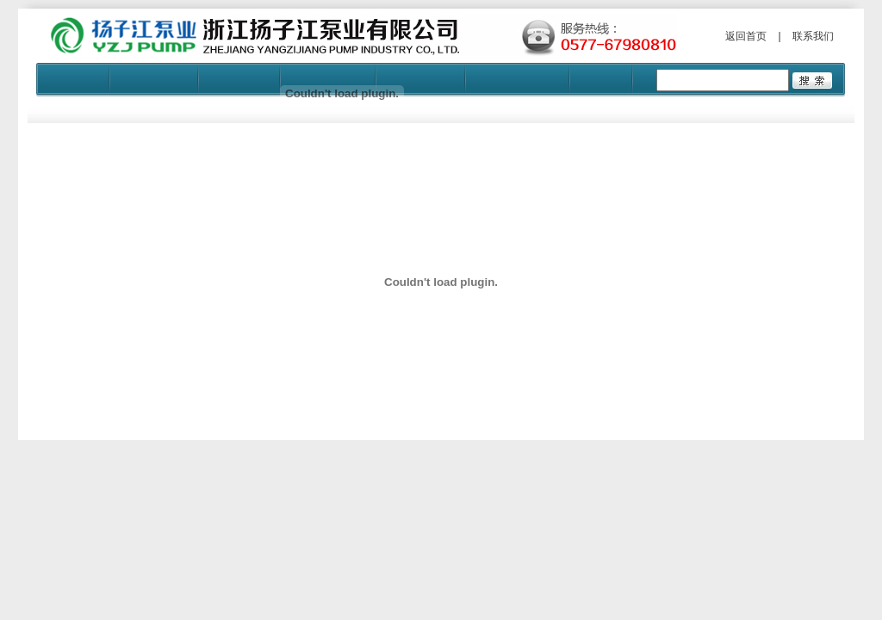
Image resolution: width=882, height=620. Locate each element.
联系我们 (813, 36)
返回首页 (746, 36)
